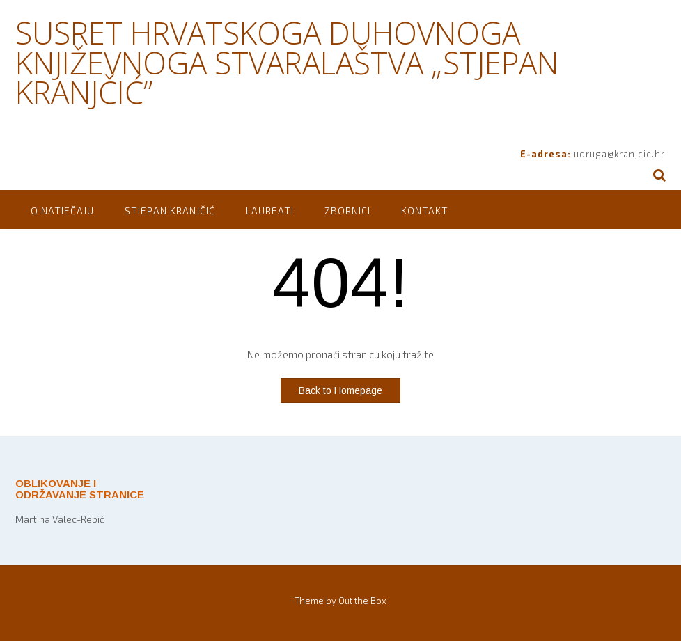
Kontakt (424, 210)
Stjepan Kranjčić (170, 210)
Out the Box (362, 600)
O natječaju (62, 210)
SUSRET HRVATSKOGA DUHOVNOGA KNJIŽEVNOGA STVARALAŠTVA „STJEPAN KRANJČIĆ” (286, 62)
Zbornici (347, 210)
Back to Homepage (340, 390)
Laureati (270, 210)
